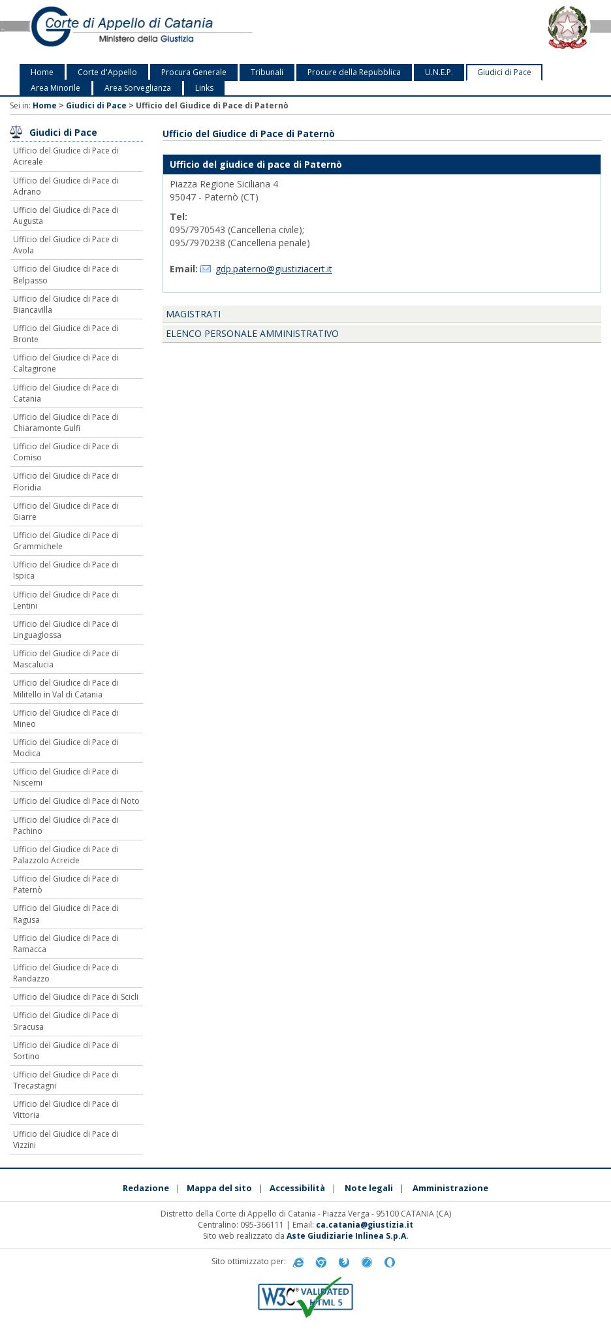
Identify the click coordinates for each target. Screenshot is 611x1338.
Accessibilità (297, 1188)
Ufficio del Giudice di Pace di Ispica (66, 570)
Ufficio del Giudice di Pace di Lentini (66, 600)
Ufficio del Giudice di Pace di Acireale (66, 156)
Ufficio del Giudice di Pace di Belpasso (66, 274)
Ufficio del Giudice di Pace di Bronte (66, 334)
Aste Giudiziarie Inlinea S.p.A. (348, 1235)
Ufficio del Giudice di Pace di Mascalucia (66, 659)
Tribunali (267, 72)
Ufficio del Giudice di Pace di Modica (66, 748)
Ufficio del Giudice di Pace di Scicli (75, 996)
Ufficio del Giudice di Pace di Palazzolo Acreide (66, 855)
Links (204, 87)
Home (42, 72)
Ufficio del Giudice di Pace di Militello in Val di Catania (66, 688)
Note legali (369, 1188)
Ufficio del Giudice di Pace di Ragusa (66, 913)
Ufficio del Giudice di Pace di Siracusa (66, 1021)
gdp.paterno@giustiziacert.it (273, 269)
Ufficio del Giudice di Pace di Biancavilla (66, 304)
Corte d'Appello (107, 72)
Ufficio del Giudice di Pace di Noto (76, 800)
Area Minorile (55, 87)
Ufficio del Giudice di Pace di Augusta (66, 215)
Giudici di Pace (504, 72)
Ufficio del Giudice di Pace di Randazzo (66, 973)
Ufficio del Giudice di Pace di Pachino (66, 825)
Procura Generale (194, 72)
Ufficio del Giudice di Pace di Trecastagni (66, 1080)
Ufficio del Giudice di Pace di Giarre (66, 511)
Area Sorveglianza (137, 87)
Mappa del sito (219, 1188)
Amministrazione (450, 1188)
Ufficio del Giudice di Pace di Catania (66, 393)
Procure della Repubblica (354, 72)
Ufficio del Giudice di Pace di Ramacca (66, 943)
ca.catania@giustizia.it (364, 1224)
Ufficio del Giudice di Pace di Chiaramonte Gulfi (66, 422)
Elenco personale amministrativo (252, 333)
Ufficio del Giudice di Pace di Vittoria (66, 1109)
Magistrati (193, 314)
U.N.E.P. (439, 72)
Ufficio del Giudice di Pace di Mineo (66, 718)
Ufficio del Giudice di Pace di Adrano (66, 186)
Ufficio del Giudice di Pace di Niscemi (66, 777)
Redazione (146, 1188)
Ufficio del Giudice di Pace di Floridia (66, 481)
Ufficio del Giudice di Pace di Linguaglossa (66, 629)
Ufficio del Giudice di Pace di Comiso (66, 452)
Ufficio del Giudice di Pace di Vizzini (66, 1139)
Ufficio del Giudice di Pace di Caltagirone (66, 363)
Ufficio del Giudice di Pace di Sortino (66, 1051)
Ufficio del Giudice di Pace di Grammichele (66, 541)
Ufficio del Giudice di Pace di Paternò (66, 884)
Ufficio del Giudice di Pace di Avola (66, 245)
